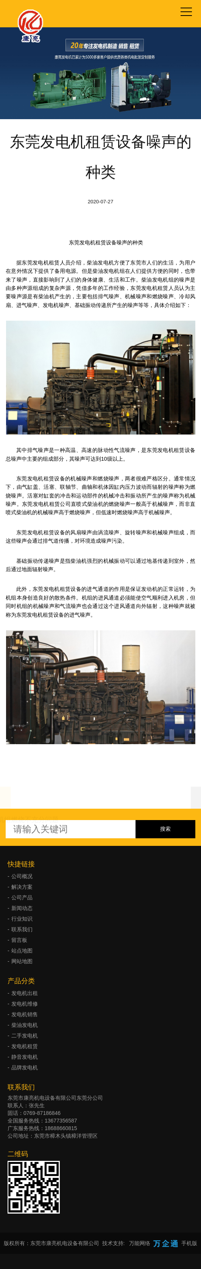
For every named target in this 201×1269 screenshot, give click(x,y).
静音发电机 (24, 1057)
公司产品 (22, 897)
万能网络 (139, 1243)
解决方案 (22, 887)
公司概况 (22, 876)
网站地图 (22, 961)
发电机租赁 (24, 1046)
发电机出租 (24, 993)
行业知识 (22, 919)
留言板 (19, 940)
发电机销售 (24, 1014)
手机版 (189, 1243)
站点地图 (22, 951)
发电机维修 (24, 1004)
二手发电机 (24, 1036)
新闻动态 (22, 908)
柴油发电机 (24, 1025)
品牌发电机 (24, 1067)
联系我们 (22, 929)
